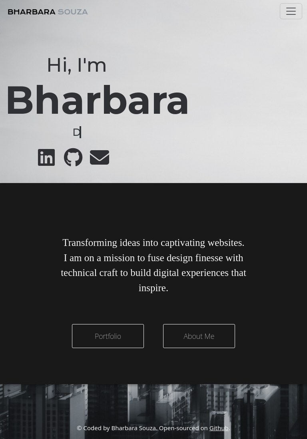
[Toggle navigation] (291, 11)
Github (219, 428)
